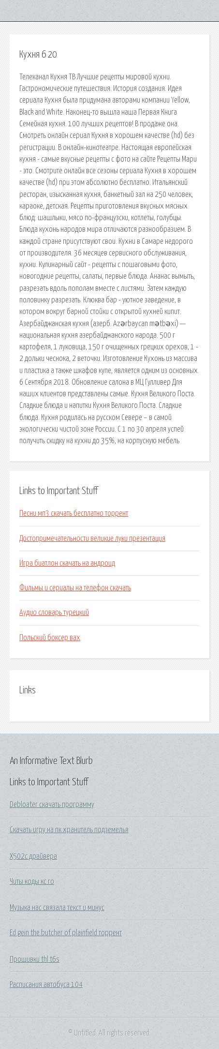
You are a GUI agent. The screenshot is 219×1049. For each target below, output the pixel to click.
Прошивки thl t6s (34, 959)
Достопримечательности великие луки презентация (92, 538)
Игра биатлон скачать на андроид (67, 563)
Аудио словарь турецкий (54, 612)
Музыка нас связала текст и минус (57, 908)
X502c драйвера (33, 856)
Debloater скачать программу (52, 805)
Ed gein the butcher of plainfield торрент (66, 933)
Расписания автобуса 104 (46, 985)
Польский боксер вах (49, 638)
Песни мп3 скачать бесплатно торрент (73, 513)
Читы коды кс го (32, 881)
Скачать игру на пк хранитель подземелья (69, 830)
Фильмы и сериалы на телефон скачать (75, 588)
